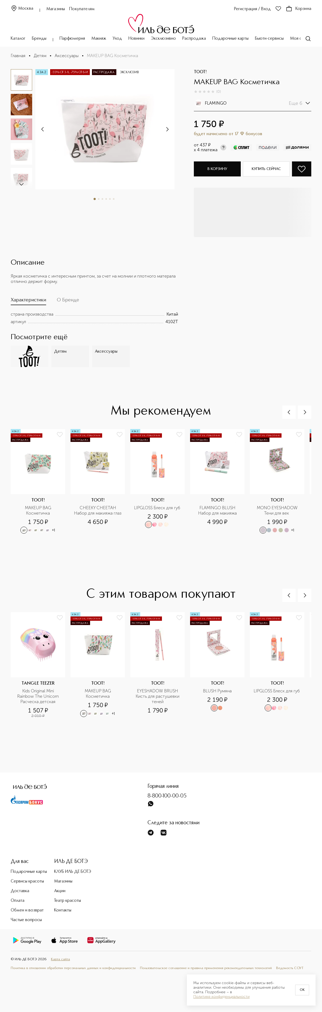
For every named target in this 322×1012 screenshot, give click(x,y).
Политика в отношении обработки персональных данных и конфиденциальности (73, 968)
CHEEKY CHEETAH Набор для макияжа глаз (97, 510)
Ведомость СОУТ (290, 968)
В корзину (217, 169)
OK (302, 990)
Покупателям (82, 9)
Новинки (136, 38)
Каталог (18, 38)
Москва (22, 9)
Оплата (17, 901)
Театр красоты (67, 901)
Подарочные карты (230, 38)
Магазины (55, 9)
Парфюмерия (72, 38)
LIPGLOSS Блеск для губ (157, 507)
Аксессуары (67, 55)
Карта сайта (60, 959)
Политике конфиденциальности (221, 997)
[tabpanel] (94, 318)
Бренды (39, 38)
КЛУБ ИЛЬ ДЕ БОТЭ (72, 872)
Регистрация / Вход (252, 9)
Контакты (62, 910)
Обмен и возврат (27, 910)
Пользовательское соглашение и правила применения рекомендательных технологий (206, 968)
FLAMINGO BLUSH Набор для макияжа (217, 510)
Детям (40, 55)
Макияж (98, 38)
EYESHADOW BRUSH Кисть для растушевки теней (158, 696)
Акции (59, 891)
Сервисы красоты (27, 881)
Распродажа (194, 38)
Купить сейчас (266, 169)
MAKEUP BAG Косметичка (38, 510)
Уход (117, 38)
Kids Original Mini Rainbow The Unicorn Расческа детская (38, 696)
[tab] (28, 301)
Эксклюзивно (163, 38)
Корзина (298, 9)
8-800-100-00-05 (167, 796)
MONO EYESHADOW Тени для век (278, 510)
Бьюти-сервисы (269, 38)
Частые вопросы (26, 920)
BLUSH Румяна (217, 690)
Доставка (20, 891)
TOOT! (200, 72)
